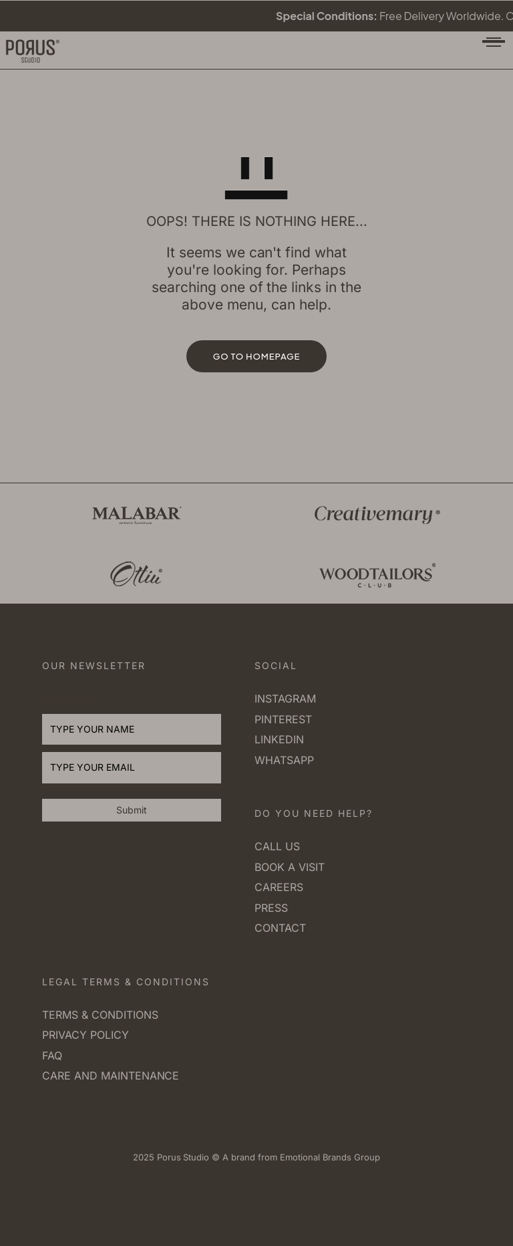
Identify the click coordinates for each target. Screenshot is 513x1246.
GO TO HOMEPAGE (257, 356)
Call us (277, 846)
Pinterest (283, 719)
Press (271, 907)
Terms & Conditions (100, 1014)
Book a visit (289, 867)
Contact (280, 927)
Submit (131, 810)
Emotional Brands (314, 1157)
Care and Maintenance (110, 1075)
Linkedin (279, 739)
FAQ (52, 1055)
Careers (278, 887)
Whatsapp (284, 760)
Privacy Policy (85, 1034)
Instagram (285, 698)
